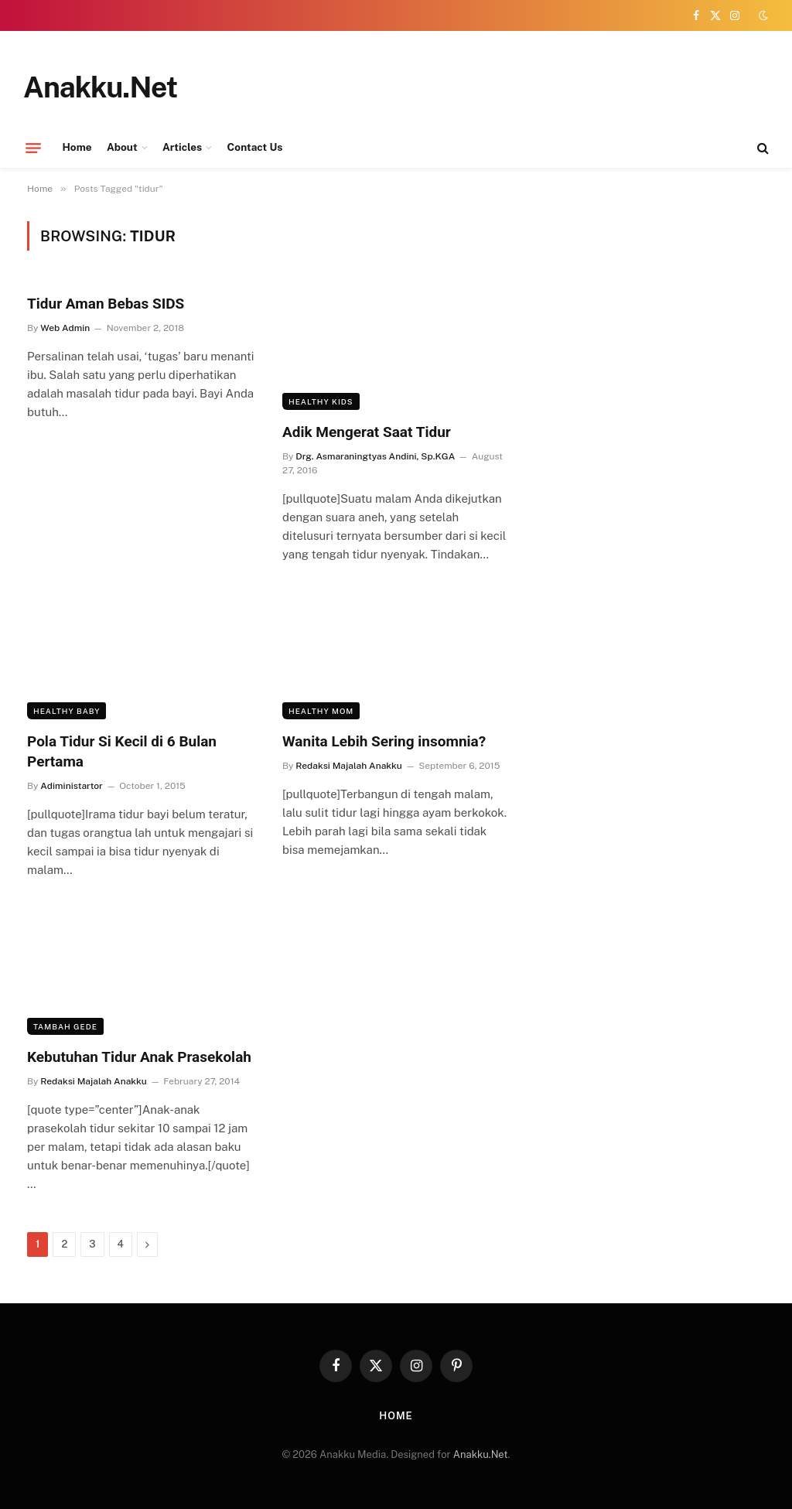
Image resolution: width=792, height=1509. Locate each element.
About (122, 147)
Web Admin (65, 328)
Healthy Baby (66, 710)
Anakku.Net (480, 1454)
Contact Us (255, 147)
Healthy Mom (320, 710)
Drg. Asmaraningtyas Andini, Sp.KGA (375, 456)
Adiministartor (71, 785)
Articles (182, 147)
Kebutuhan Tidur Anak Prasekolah (139, 1057)
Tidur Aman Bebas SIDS (105, 303)
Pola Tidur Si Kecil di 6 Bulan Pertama (122, 751)
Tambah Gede (65, 1026)
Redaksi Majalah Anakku (348, 765)
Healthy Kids (320, 401)
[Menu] (33, 148)
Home (77, 147)
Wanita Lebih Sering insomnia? (384, 741)
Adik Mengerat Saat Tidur (366, 432)
